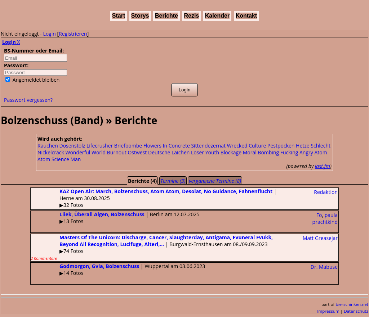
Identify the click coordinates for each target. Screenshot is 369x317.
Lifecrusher (99, 145)
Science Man (66, 159)
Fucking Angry (296, 152)
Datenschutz (356, 311)
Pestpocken (280, 145)
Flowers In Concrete (166, 145)
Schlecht (320, 145)
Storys (140, 16)
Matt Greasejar (320, 238)
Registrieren (73, 33)
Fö (319, 215)
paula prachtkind (325, 218)
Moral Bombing (261, 152)
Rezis (191, 16)
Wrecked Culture (246, 145)
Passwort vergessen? (28, 99)
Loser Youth (205, 152)
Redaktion (326, 192)
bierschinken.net (352, 304)
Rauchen (47, 145)
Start (118, 16)
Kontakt (246, 16)
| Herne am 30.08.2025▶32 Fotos (153, 198)
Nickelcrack (50, 152)
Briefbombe (128, 145)
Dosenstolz (72, 145)
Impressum (328, 311)
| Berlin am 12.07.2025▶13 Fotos (115, 218)
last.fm (322, 166)
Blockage (231, 152)
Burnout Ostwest (127, 152)
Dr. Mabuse (324, 266)
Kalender (217, 16)
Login (49, 33)
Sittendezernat (208, 145)
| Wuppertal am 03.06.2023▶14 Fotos (118, 269)
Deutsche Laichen (169, 152)
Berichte (166, 16)
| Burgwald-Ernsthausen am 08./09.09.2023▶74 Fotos (152, 247)
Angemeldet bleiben (32, 79)
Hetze (303, 145)
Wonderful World (85, 152)
